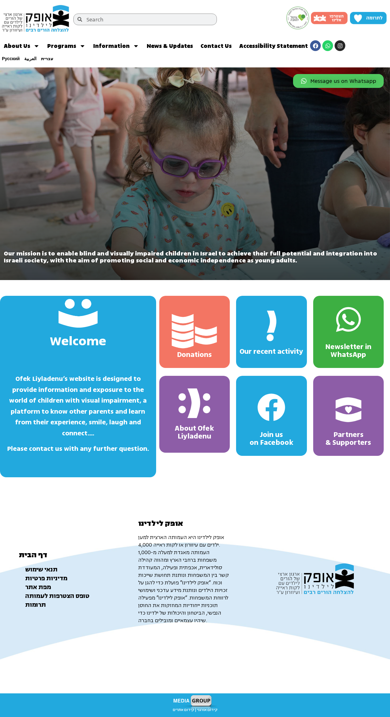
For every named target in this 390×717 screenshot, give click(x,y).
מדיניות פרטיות (46, 578)
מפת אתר (38, 587)
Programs (66, 46)
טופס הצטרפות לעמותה (57, 596)
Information (116, 46)
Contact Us (216, 46)
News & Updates (170, 46)
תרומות (35, 604)
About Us (22, 46)
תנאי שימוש (41, 569)
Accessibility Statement (273, 46)
